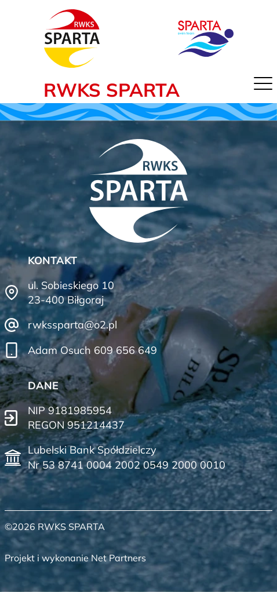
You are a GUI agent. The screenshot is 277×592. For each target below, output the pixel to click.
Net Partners (118, 558)
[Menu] (263, 86)
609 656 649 (125, 350)
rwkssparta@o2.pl (72, 324)
